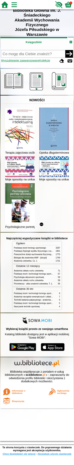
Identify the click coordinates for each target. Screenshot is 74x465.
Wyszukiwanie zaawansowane (20, 60)
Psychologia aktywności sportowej (29, 277)
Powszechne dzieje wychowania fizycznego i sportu (36, 254)
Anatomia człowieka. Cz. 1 (25, 261)
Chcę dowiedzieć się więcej (19, 453)
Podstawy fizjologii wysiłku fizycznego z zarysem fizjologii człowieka (44, 251)
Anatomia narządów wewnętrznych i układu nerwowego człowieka (43, 297)
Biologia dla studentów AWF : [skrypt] (30, 258)
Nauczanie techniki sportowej (27, 306)
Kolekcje (44, 60)
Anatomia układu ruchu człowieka (29, 271)
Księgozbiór (34, 42)
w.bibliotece (35, 374)
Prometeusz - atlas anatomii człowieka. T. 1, (33, 284)
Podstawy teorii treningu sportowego (30, 248)
